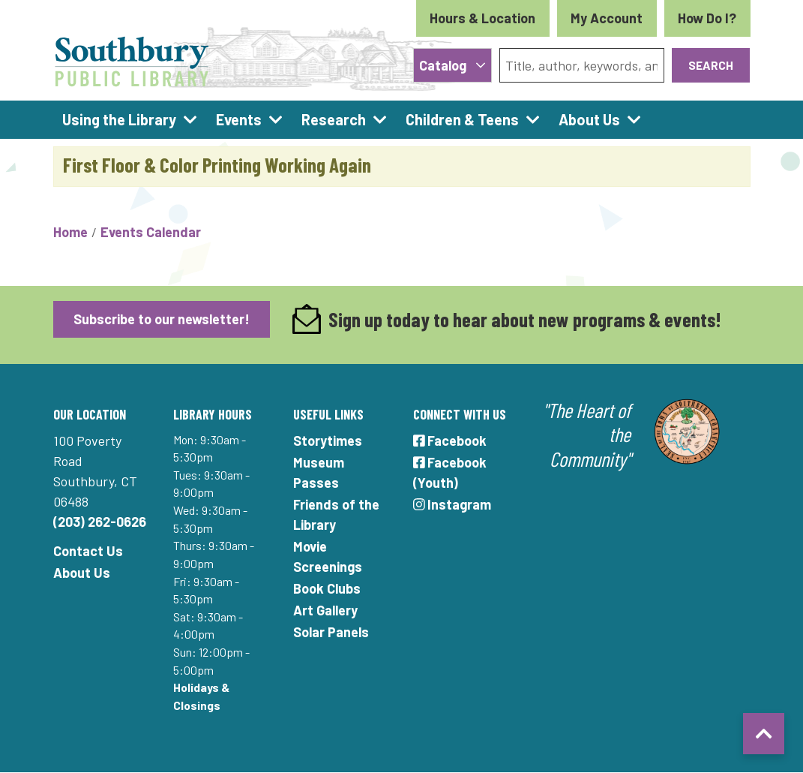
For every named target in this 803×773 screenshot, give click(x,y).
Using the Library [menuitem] (119, 119)
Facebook (450, 440)
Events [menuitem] (239, 119)
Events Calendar (150, 232)
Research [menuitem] (333, 119)
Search (710, 65)
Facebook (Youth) (450, 472)
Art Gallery (325, 610)
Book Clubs (327, 588)
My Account (607, 18)
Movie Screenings (327, 556)
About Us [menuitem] (589, 119)
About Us (81, 572)
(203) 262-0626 (99, 521)
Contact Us (88, 551)
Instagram (452, 504)
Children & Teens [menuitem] (462, 119)
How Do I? (707, 18)
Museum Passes (318, 472)
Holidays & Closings (201, 696)
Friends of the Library (336, 514)
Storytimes (327, 440)
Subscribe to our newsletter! (161, 319)
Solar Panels (331, 632)
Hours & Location (482, 18)
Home (70, 232)
